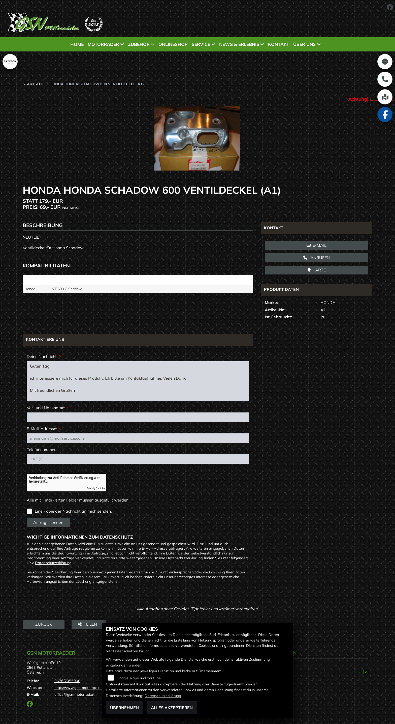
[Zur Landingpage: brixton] (10, 61)
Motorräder (103, 44)
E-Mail (316, 245)
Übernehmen (124, 707)
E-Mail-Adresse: (43, 428)
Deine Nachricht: (43, 356)
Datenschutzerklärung (53, 563)
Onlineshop (173, 44)
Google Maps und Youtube (139, 678)
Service (201, 44)
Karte (317, 269)
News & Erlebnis (239, 44)
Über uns (304, 44)
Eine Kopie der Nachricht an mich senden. (73, 511)
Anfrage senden (48, 522)
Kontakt (278, 44)
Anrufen (316, 257)
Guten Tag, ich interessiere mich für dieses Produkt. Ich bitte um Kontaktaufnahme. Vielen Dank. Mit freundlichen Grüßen (138, 381)
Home (77, 44)
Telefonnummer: (42, 449)
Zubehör (139, 44)
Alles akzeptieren (172, 707)
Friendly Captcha (96, 488)
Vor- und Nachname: (47, 407)
